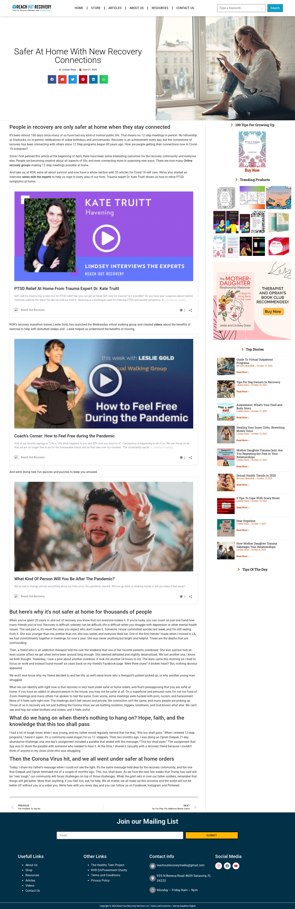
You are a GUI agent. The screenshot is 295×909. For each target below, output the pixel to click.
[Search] (241, 8)
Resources (160, 8)
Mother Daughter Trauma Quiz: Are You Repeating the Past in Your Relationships (259, 453)
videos (158, 324)
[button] (52, 79)
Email (60, 830)
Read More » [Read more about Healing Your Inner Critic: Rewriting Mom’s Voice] (242, 440)
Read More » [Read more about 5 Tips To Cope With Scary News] (242, 507)
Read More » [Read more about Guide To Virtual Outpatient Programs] (242, 372)
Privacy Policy (100, 880)
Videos (29, 885)
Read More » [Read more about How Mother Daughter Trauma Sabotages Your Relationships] (242, 556)
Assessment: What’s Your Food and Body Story (259, 406)
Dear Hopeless (245, 521)
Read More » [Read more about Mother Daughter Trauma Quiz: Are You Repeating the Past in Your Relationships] (242, 466)
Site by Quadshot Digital (184, 905)
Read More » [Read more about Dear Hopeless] (242, 530)
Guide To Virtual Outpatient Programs (254, 361)
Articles (115, 8)
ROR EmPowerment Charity (109, 870)
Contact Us (185, 8)
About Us (137, 8)
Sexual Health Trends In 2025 (256, 475)
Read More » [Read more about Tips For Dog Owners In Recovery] (242, 391)
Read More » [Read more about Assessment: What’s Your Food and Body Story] (242, 417)
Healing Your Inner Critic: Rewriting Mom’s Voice (260, 429)
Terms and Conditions (105, 875)
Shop (28, 870)
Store (95, 8)
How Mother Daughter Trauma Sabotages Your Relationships (256, 545)
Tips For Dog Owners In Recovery (258, 382)
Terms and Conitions (160, 905)
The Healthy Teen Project (107, 865)
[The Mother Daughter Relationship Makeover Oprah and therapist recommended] (252, 339)
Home (79, 8)
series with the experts (36, 177)
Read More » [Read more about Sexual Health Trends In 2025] (242, 484)
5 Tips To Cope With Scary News (258, 498)
